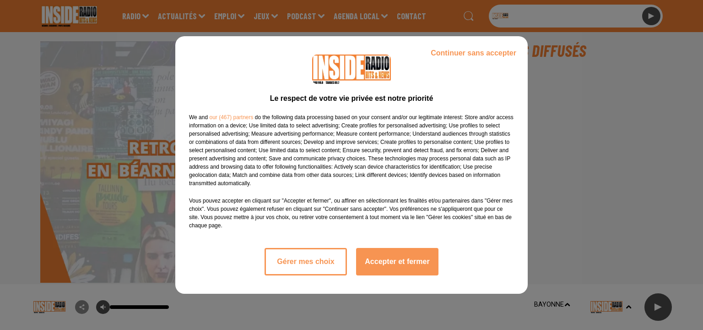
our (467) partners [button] (231, 117)
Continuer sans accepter (473, 53)
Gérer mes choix (305, 261)
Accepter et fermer (397, 261)
